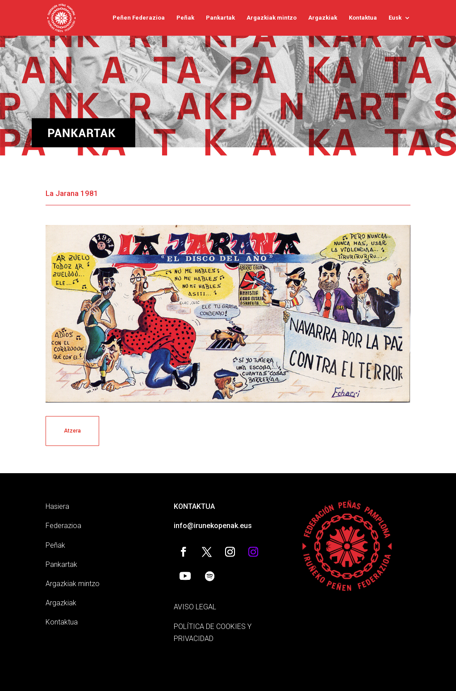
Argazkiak (322, 18)
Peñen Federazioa (139, 18)
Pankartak (220, 18)
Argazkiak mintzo (272, 18)
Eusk (395, 18)
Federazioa (63, 525)
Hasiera (57, 506)
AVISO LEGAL (195, 607)
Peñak (185, 18)
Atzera (72, 431)
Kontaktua (363, 18)
